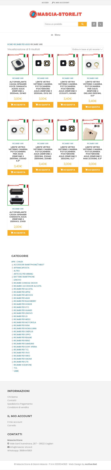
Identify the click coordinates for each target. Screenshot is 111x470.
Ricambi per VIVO (22, 352)
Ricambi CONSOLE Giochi (25, 283)
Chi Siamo (12, 396)
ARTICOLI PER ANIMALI (23, 273)
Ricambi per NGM (21, 325)
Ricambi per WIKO (22, 355)
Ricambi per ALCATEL (23, 289)
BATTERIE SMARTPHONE (24, 276)
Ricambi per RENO (22, 340)
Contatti (11, 400)
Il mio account (14, 422)
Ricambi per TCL (21, 349)
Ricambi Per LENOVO (23, 313)
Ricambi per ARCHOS (23, 295)
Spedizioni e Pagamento (20, 403)
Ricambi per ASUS (22, 44)
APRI (13, 261)
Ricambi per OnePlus (23, 331)
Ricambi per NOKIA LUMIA (25, 328)
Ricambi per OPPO (22, 334)
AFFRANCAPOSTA (21, 267)
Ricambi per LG (20, 316)
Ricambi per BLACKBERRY (25, 301)
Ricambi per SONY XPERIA (25, 346)
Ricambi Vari (17, 78)
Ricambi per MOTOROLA (25, 322)
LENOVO (17, 280)
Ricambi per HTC (21, 307)
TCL (15, 368)
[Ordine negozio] (87, 49)
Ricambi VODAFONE (23, 365)
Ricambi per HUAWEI (23, 310)
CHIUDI (20, 261)
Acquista (18, 104)
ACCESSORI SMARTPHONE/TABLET (29, 264)
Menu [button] (57, 35)
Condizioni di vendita (18, 407)
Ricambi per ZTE (21, 361)
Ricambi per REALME (23, 337)
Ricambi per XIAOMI (23, 359)
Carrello (11, 425)
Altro (17, 270)
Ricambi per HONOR (23, 304)
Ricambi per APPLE (22, 292)
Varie (16, 371)
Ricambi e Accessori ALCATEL (28, 286)
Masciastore (55, 14)
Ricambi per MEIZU (22, 319)
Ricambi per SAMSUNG (24, 343)
